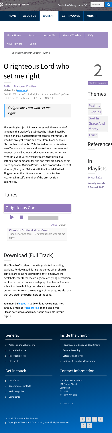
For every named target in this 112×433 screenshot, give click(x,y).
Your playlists (14, 44)
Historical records (17, 356)
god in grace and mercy (97, 124)
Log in (33, 44)
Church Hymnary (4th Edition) (26, 52)
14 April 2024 (95, 178)
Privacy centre (76, 5)
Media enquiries (16, 391)
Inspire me (49, 36)
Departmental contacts (20, 386)
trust (93, 135)
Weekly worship (72, 36)
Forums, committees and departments (81, 345)
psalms (94, 105)
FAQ (90, 36)
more (90, 16)
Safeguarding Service (73, 356)
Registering (32, 308)
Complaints (14, 397)
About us (29, 16)
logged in (23, 304)
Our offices (14, 380)
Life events (14, 361)
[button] (11, 218)
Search (32, 36)
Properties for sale (17, 350)
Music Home (14, 36)
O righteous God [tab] (37, 208)
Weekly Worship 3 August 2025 (97, 185)
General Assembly (71, 350)
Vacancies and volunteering (22, 345)
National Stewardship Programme (79, 361)
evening (95, 112)
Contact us (63, 5)
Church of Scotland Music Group (37, 234)
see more (22, 90)
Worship (49, 16)
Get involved (71, 16)
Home (12, 16)
